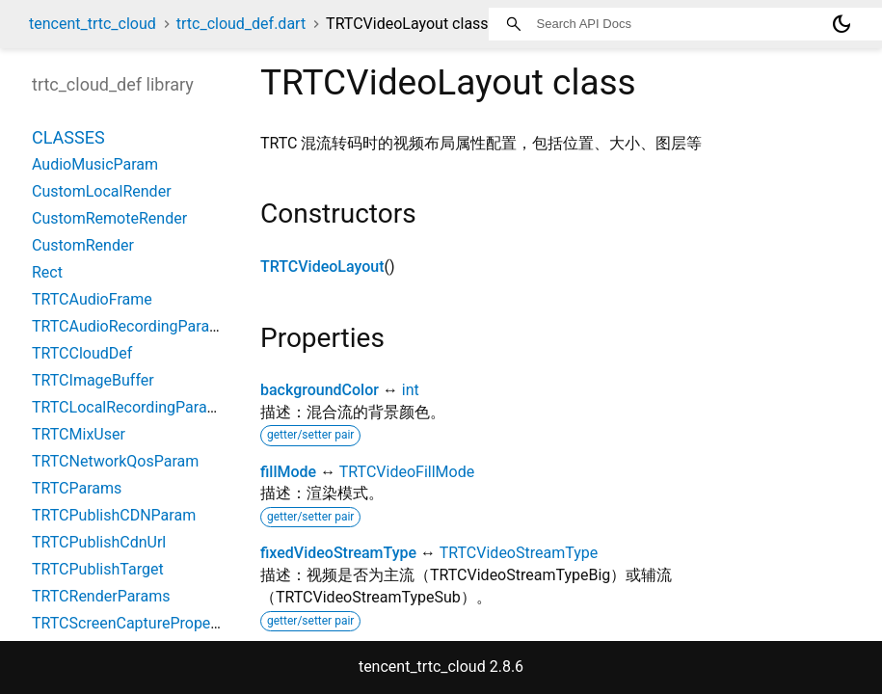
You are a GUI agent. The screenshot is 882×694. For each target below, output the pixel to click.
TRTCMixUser (78, 434)
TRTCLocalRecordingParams (130, 407)
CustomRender (83, 245)
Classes (68, 137)
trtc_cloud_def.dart (241, 23)
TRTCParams (76, 488)
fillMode (288, 472)
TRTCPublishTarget (98, 569)
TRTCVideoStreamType (519, 553)
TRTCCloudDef (82, 353)
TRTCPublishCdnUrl (99, 542)
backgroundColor (319, 390)
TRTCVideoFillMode (406, 472)
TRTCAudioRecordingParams (131, 326)
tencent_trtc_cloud (92, 23)
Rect (47, 272)
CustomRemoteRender (109, 218)
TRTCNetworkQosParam (115, 461)
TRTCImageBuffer (93, 380)
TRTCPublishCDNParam (114, 515)
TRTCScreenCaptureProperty (130, 623)
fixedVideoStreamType (338, 553)
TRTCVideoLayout (322, 266)
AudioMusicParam (95, 164)
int (410, 390)
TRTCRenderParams (101, 596)
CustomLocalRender (102, 191)
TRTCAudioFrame (92, 299)
